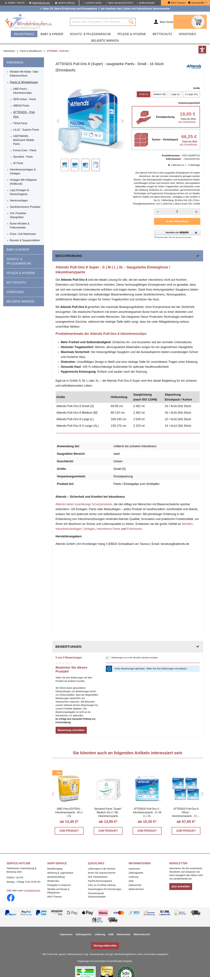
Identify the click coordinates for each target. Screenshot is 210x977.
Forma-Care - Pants (24, 150)
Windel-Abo (53, 881)
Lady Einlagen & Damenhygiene (19, 192)
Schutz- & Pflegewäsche (19, 261)
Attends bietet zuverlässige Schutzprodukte (84, 504)
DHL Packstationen (97, 877)
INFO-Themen (54, 896)
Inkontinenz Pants (108, 528)
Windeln (187, 524)
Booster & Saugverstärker (25, 240)
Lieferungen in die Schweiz (101, 868)
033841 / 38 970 (16, 2)
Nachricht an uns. (41, 2)
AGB (131, 881)
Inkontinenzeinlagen (69, 528)
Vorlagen (89, 528)
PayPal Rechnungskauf (100, 881)
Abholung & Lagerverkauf (60, 872)
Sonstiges (15, 292)
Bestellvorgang (55, 868)
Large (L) (175, 94)
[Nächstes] (122, 121)
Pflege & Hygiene (21, 273)
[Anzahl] (177, 211)
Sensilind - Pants (23, 156)
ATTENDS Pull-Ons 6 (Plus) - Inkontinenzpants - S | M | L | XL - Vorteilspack (186, 812)
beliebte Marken (20, 301)
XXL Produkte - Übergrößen (19, 215)
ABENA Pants (21, 105)
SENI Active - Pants (24, 99)
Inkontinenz (15, 62)
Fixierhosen (134, 528)
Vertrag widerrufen (104, 945)
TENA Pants (20, 123)
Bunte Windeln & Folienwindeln (19, 225)
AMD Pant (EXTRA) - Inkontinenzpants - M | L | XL (69, 812)
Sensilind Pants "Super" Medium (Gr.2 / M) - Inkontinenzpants (108, 812)
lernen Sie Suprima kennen (102, 872)
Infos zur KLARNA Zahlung (101, 885)
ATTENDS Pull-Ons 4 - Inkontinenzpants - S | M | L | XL (147, 812)
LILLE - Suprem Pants (26, 129)
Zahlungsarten (136, 872)
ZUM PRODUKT (69, 830)
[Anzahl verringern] (158, 211)
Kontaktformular (32, 890)
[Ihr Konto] (163, 22)
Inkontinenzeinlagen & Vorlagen (23, 171)
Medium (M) (160, 94)
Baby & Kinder (18, 249)
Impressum (134, 868)
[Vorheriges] (58, 121)
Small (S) (143, 94)
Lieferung (133, 877)
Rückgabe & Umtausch (59, 885)
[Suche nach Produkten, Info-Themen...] (98, 22)
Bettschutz (16, 282)
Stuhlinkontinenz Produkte (25, 206)
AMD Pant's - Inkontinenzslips (22, 91)
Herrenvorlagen (19, 200)
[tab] (127, 255)
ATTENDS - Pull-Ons (24, 114)
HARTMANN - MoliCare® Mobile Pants (23, 140)
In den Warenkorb (177, 221)
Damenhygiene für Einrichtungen (104, 889)
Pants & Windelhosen (24, 82)
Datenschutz (135, 885)
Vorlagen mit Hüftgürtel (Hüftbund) (23, 181)
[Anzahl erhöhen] (196, 211)
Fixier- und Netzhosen (23, 234)
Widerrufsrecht (136, 889)
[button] (177, 234)
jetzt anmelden (181, 886)
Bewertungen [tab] (127, 647)
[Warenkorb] (190, 22)
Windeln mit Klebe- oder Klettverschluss (24, 73)
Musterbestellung (56, 877)
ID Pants (18, 163)
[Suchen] (131, 22)
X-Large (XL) (191, 94)
